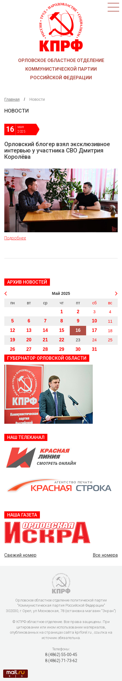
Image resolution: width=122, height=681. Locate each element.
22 (61, 339)
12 (12, 330)
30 (78, 349)
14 (45, 330)
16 (78, 330)
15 (61, 330)
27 (29, 349)
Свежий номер (20, 555)
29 (61, 349)
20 (29, 339)
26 (12, 349)
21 (45, 339)
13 (29, 330)
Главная (12, 99)
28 (45, 349)
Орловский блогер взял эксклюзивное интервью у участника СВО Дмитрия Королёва (57, 150)
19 (12, 339)
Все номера (105, 555)
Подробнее (15, 238)
